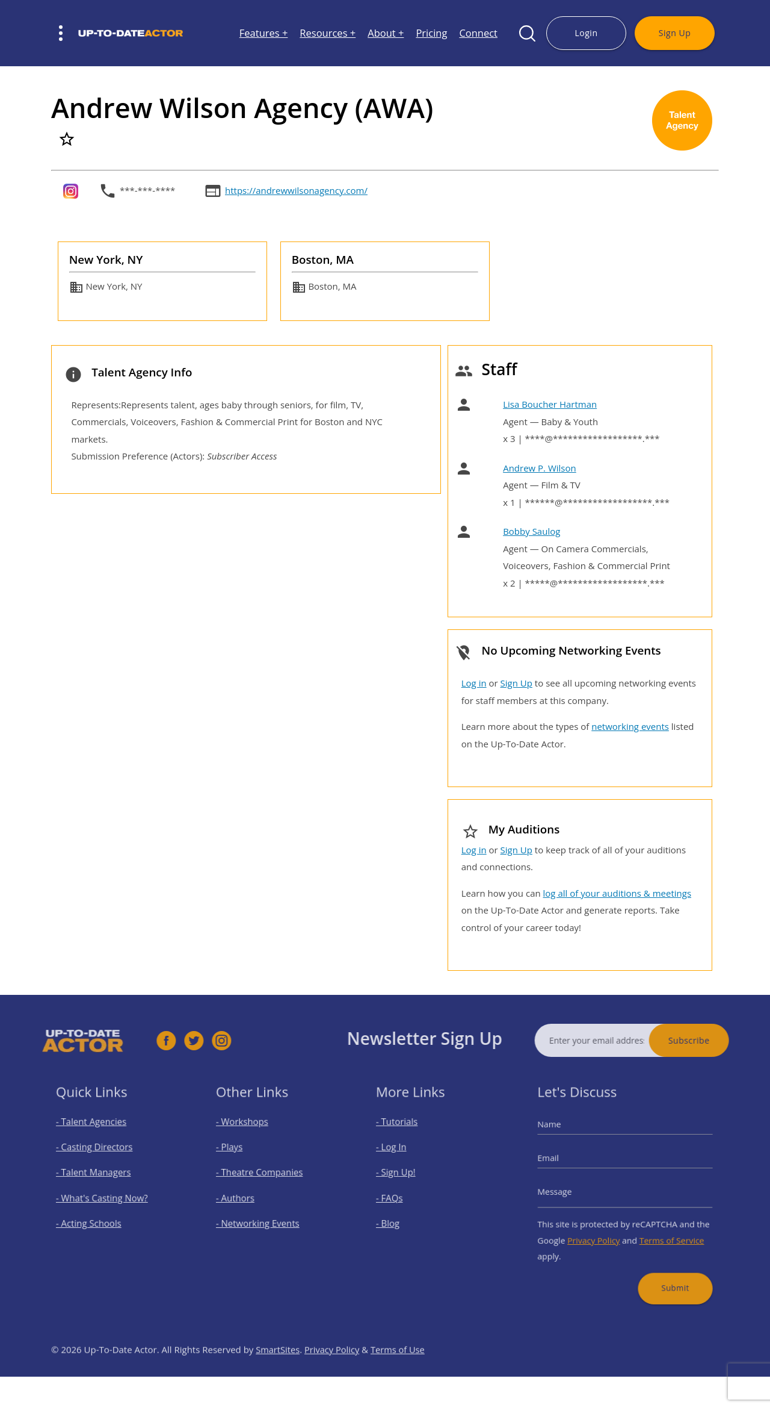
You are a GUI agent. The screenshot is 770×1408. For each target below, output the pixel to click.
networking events (630, 726)
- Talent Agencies (97, 1135)
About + (386, 33)
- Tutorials (405, 1135)
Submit (665, 1271)
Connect (478, 33)
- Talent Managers (98, 1176)
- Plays (239, 1156)
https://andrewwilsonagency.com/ (296, 190)
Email (562, 1164)
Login (585, 33)
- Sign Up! (404, 1176)
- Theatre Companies (263, 1176)
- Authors (243, 1197)
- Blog (397, 1218)
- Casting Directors (99, 1156)
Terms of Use (400, 1375)
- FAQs (399, 1197)
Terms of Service (662, 1231)
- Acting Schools (95, 1218)
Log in (474, 683)
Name (563, 1136)
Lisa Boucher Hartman (550, 404)
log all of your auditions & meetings (617, 893)
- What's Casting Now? (105, 1197)
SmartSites (278, 1375)
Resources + (328, 33)
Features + (263, 33)
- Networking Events (262, 1218)
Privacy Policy (599, 1231)
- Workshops (249, 1135)
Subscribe (714, 1040)
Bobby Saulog (531, 531)
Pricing (431, 33)
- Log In (400, 1156)
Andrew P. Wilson (539, 468)
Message (567, 1192)
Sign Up (675, 33)
